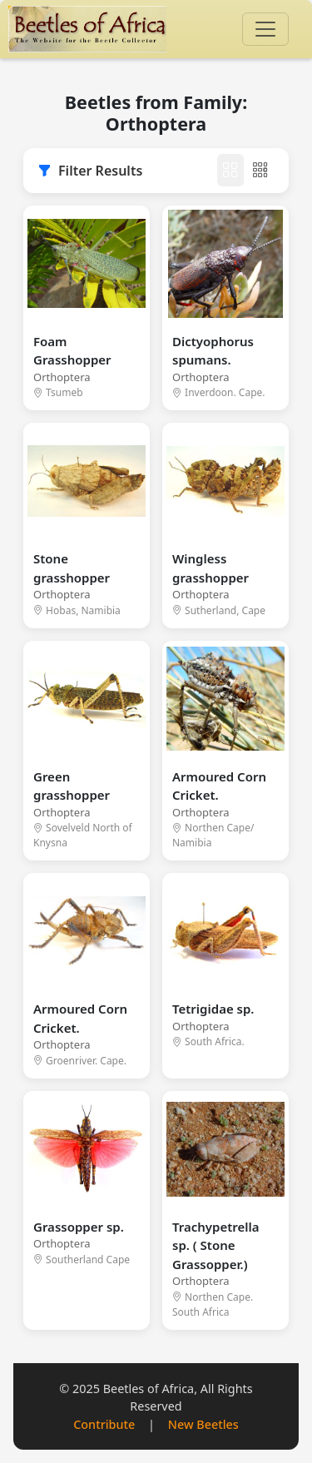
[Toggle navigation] (265, 29)
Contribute (104, 1424)
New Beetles (203, 1424)
